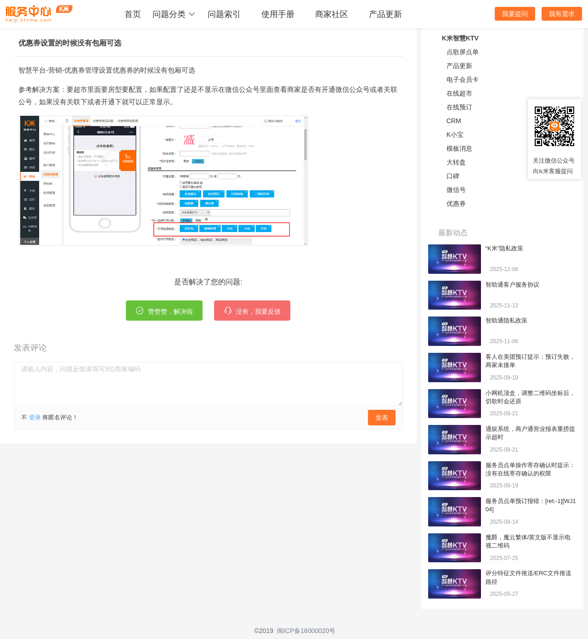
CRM (454, 120)
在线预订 (459, 107)
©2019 (264, 630)
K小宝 (455, 134)
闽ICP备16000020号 (306, 630)
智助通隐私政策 (506, 320)
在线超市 (459, 93)
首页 (132, 14)
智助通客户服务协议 (512, 284)
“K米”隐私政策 (504, 248)
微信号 (456, 189)
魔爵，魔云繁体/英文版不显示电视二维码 (528, 541)
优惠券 (456, 203)
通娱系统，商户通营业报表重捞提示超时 (530, 433)
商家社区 (331, 14)
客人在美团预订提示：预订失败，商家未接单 (530, 360)
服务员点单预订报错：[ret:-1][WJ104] (531, 505)
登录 (35, 417)
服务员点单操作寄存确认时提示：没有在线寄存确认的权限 (530, 469)
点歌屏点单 (463, 52)
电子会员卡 (463, 79)
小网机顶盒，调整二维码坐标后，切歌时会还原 (530, 397)
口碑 (453, 176)
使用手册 (277, 14)
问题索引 (224, 14)
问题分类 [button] (174, 14)
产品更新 (385, 14)
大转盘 (456, 162)
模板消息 (459, 148)
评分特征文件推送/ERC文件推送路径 (528, 577)
